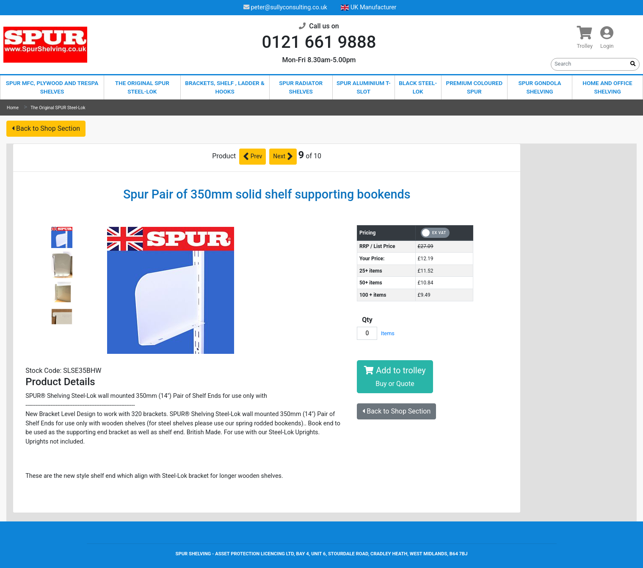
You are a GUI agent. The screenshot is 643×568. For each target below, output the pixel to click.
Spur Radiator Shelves (301, 87)
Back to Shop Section (46, 128)
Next (283, 157)
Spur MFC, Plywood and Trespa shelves (52, 87)
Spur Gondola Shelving (540, 87)
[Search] (589, 63)
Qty (367, 320)
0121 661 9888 (319, 42)
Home (13, 107)
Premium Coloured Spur (474, 87)
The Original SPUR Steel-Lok (142, 87)
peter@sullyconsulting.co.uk (285, 7)
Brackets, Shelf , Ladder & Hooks (225, 87)
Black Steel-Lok (418, 87)
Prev (252, 157)
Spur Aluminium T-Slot (364, 87)
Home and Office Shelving (607, 87)
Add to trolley (394, 376)
